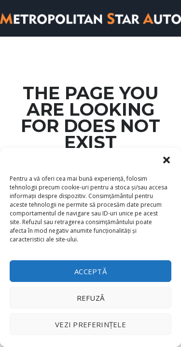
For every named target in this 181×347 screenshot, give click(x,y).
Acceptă (90, 271)
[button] (166, 160)
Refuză (91, 298)
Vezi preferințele (90, 324)
